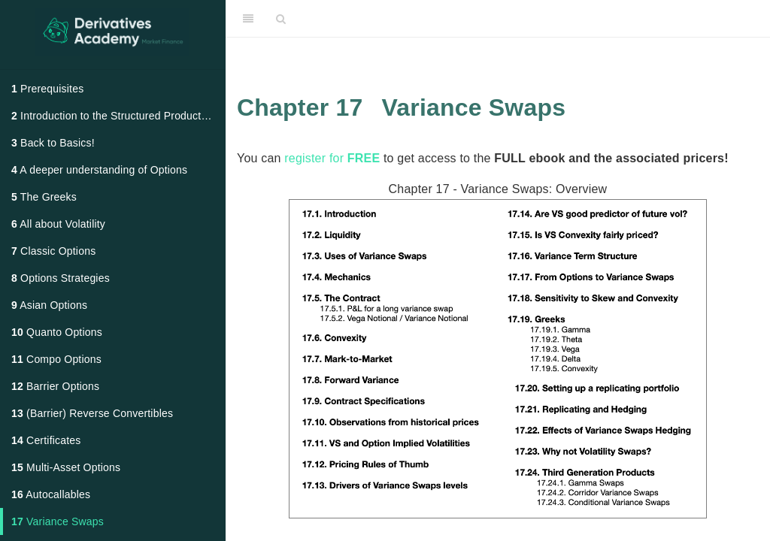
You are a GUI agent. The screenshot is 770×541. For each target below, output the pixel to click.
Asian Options (49, 305)
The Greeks (44, 197)
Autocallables (50, 494)
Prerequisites (47, 89)
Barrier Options (55, 386)
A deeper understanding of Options (99, 170)
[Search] (281, 19)
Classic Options (53, 251)
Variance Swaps (57, 521)
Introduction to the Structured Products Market (118, 116)
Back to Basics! (53, 143)
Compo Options (56, 359)
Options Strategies (60, 278)
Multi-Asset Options (65, 467)
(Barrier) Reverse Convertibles (92, 413)
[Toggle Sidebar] (248, 19)
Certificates (46, 440)
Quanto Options (56, 332)
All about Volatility (58, 224)
